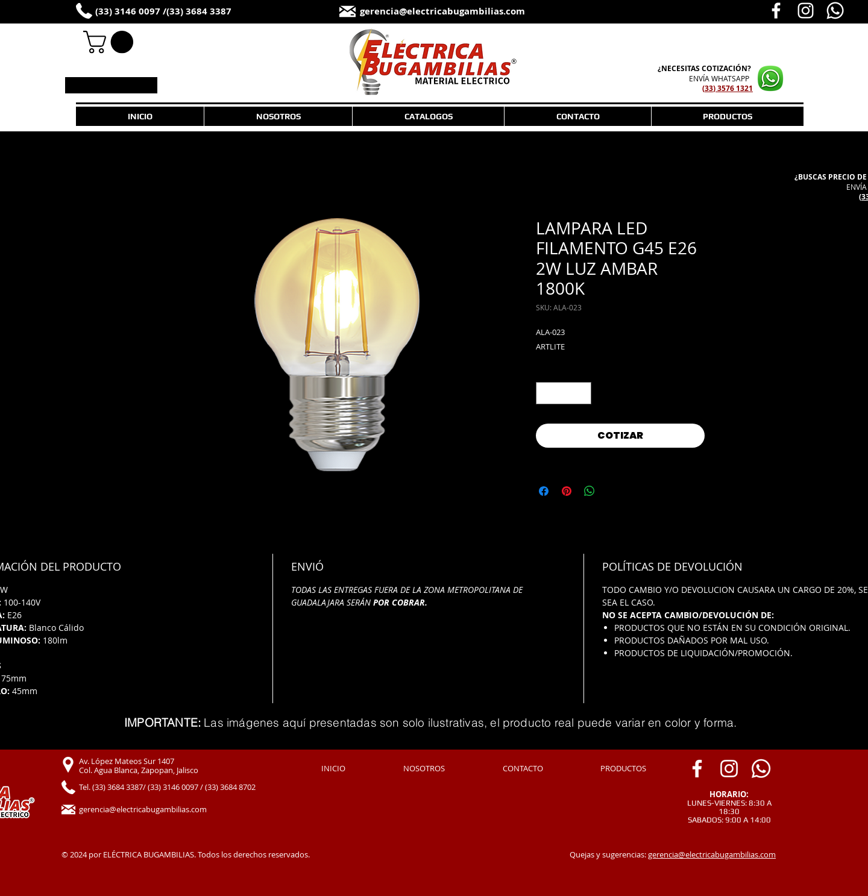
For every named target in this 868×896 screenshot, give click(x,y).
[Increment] (582, 393)
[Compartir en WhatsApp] (589, 491)
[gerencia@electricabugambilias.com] (465, 12)
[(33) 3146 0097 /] (137, 12)
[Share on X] (612, 491)
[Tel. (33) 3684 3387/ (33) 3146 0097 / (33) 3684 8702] (181, 787)
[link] (111, 42)
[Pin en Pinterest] (566, 491)
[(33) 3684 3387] (210, 12)
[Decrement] (545, 393)
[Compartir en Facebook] (543, 491)
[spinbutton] (563, 393)
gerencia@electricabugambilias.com (712, 854)
